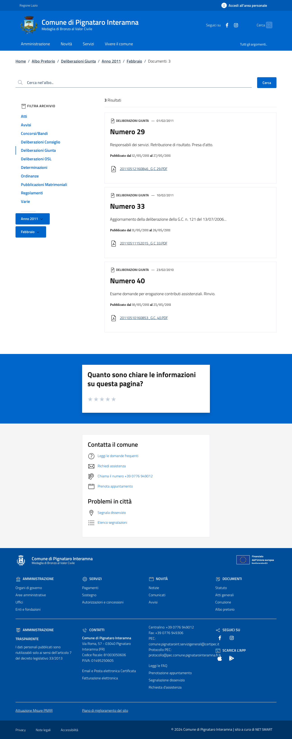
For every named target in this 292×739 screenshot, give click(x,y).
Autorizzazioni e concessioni (103, 602)
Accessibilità (69, 729)
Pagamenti (90, 587)
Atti (24, 116)
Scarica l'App (230, 650)
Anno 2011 (111, 61)
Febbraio (134, 61)
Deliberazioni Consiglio (40, 142)
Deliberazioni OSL (36, 159)
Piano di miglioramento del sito (105, 710)
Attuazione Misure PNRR (34, 710)
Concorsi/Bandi (34, 133)
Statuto (221, 587)
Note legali (43, 729)
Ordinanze (30, 176)
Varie (25, 201)
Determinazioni (34, 167)
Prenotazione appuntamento (170, 673)
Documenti (228, 578)
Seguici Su (227, 629)
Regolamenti (32, 193)
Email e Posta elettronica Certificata (109, 670)
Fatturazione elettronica (100, 678)
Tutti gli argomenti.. (253, 44)
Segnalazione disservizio (167, 680)
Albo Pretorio (43, 61)
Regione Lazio (29, 5)
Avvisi (26, 125)
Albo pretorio (224, 609)
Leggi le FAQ (158, 665)
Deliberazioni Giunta (78, 61)
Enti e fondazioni (28, 609)
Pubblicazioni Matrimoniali (44, 184)
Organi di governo (29, 587)
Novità (158, 578)
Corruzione (223, 602)
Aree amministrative (31, 595)
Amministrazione (35, 578)
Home (21, 61)
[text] (218, 24)
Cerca (267, 82)
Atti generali (224, 595)
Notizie (154, 587)
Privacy (21, 729)
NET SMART (263, 729)
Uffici (19, 602)
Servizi (92, 578)
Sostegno (89, 595)
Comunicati (157, 595)
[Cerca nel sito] (267, 25)
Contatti (93, 629)
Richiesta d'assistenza (165, 687)
